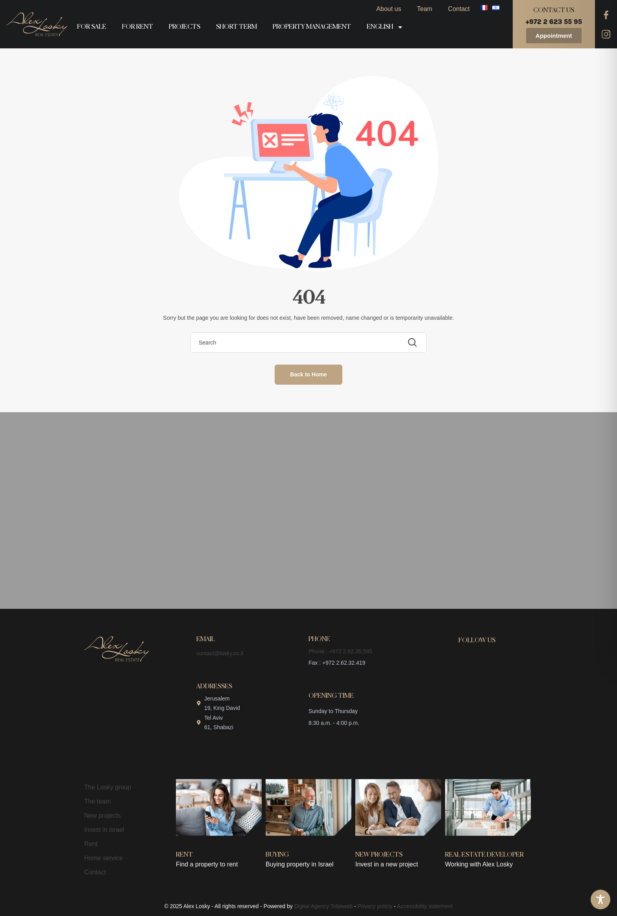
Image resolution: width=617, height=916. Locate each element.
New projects (102, 815)
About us (388, 9)
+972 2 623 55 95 (554, 22)
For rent (137, 27)
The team (97, 801)
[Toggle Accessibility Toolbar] (600, 899)
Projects (184, 27)
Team (424, 9)
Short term (236, 27)
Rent (91, 843)
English (385, 27)
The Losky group (107, 787)
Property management (312, 27)
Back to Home (308, 374)
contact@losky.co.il (219, 653)
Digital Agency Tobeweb (323, 906)
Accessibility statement (425, 906)
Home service (103, 858)
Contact (459, 9)
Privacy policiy (375, 906)
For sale (91, 27)
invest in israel (104, 829)
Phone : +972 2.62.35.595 (340, 651)
